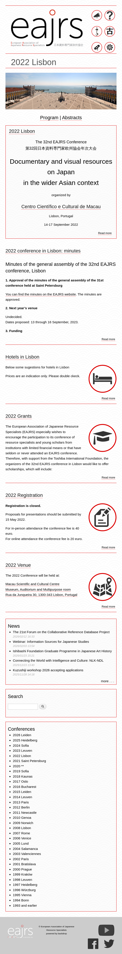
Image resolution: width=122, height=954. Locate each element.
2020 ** (18, 766)
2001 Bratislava (24, 864)
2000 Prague (22, 869)
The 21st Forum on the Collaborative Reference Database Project (61, 632)
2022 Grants (18, 416)
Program (49, 117)
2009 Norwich (23, 823)
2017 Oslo (20, 781)
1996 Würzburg (24, 890)
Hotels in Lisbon (22, 357)
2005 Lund (21, 843)
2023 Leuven (22, 750)
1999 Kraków (22, 874)
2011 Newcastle (25, 812)
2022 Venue (18, 565)
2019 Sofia (21, 771)
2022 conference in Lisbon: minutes (43, 251)
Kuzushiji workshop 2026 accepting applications (48, 670)
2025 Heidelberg (25, 740)
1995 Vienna (22, 895)
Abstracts (72, 117)
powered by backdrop (56, 933)
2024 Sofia (21, 745)
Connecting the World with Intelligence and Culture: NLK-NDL (58, 660)
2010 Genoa (22, 817)
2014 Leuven (22, 797)
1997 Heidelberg (25, 884)
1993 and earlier (25, 905)
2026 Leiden (22, 735)
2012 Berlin (21, 807)
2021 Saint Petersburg (29, 761)
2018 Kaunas (23, 776)
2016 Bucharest (24, 787)
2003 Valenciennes (27, 854)
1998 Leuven (22, 879)
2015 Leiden (22, 792)
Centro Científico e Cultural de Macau (61, 206)
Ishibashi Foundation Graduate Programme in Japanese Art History (63, 651)
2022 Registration (24, 495)
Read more (105, 233)
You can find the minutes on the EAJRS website (40, 294)
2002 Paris (21, 859)
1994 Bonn (21, 900)
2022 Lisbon (22, 131)
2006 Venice (22, 838)
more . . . (107, 681)
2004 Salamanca (25, 849)
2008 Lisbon (22, 828)
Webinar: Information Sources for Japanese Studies (51, 641)
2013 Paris (21, 802)
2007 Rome (21, 833)
